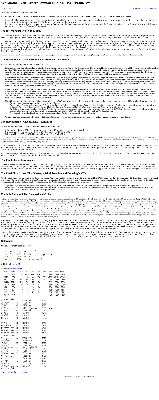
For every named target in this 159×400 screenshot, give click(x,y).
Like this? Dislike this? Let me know (145, 8)
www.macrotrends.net (15, 270)
